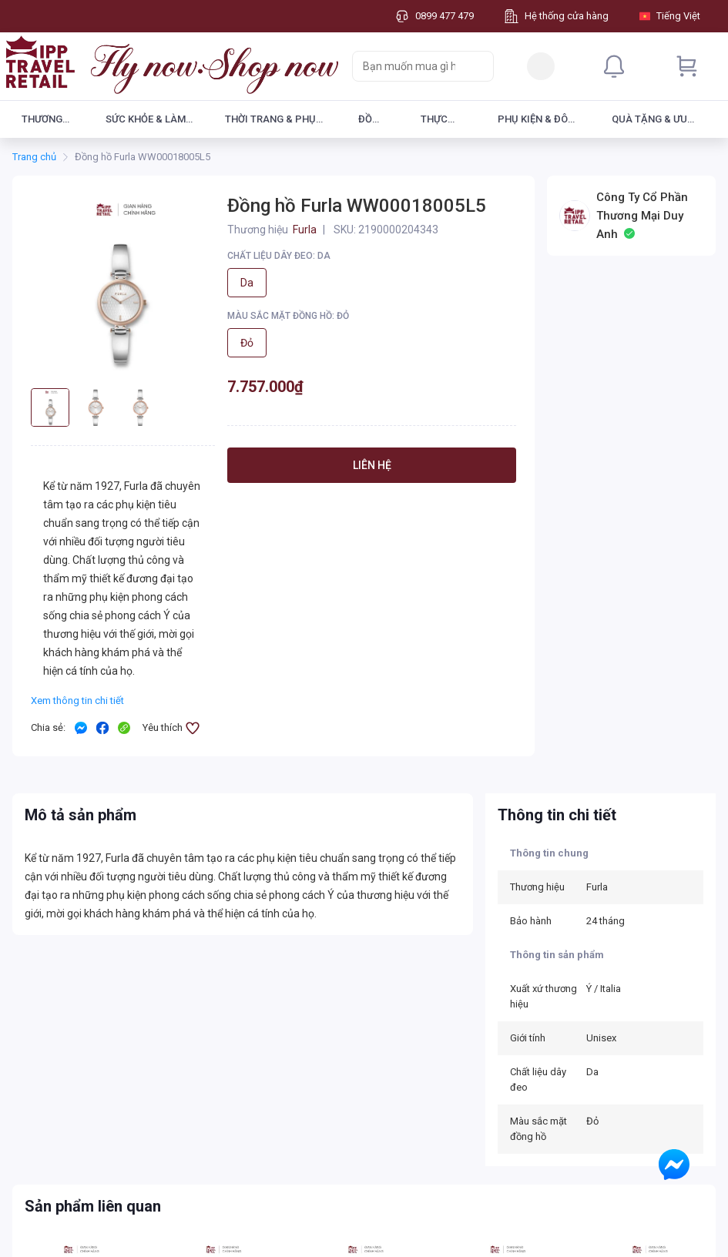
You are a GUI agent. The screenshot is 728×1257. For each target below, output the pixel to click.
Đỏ (246, 343)
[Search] (478, 66)
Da (246, 283)
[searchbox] (409, 66)
